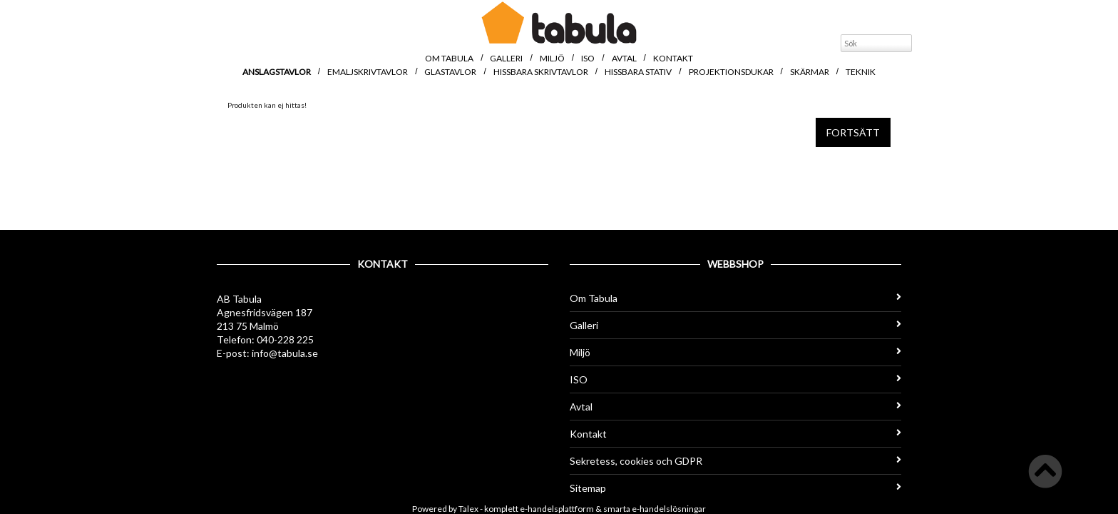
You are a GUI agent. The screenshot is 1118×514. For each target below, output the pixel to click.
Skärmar (809, 71)
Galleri (506, 58)
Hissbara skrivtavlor (540, 71)
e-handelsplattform (557, 508)
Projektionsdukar (731, 71)
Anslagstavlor (276, 71)
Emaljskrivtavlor (367, 71)
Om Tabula (449, 58)
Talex (468, 508)
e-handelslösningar (669, 508)
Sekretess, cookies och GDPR (735, 461)
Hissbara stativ (638, 71)
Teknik (861, 71)
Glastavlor (450, 71)
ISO (588, 58)
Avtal (624, 58)
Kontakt (673, 58)
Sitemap (735, 488)
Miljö (552, 58)
